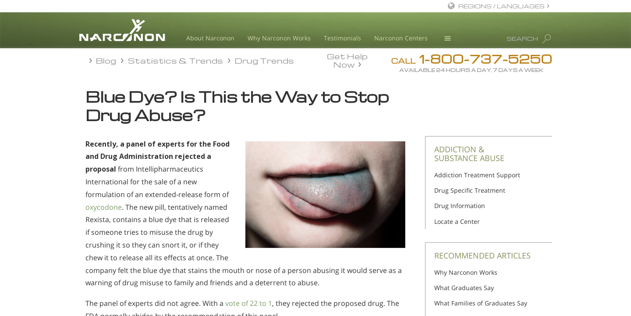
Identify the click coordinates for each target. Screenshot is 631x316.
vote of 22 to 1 (248, 303)
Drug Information (459, 205)
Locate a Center (457, 221)
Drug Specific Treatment (469, 190)
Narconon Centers (401, 38)
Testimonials (342, 38)
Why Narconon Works (279, 38)
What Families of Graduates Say (480, 303)
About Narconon (210, 38)
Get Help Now (347, 59)
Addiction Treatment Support (477, 175)
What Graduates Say (464, 288)
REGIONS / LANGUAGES (501, 6)
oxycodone (103, 207)
